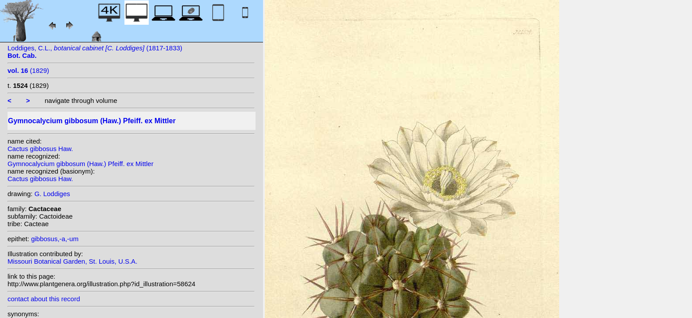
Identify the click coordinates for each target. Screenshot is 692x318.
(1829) (28, 70)
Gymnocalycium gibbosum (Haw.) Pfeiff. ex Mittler (81, 163)
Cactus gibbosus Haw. (40, 148)
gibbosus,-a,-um (55, 238)
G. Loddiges (52, 193)
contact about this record (44, 299)
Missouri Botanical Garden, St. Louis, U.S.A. (72, 261)
